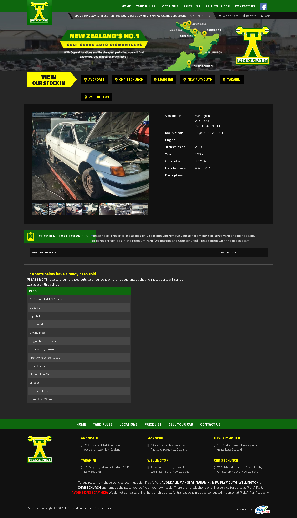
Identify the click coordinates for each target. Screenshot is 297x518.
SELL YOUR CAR (217, 6)
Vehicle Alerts (228, 16)
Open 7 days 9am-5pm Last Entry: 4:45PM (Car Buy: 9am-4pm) (115, 16)
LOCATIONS (169, 6)
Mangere (163, 79)
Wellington (97, 97)
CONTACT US (245, 6)
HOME (126, 6)
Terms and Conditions (78, 508)
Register (249, 16)
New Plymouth (197, 79)
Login (265, 16)
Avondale (94, 79)
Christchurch (129, 79)
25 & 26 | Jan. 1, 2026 (198, 16)
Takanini (232, 79)
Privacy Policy (102, 508)
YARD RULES (145, 6)
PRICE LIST (191, 6)
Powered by (253, 509)
